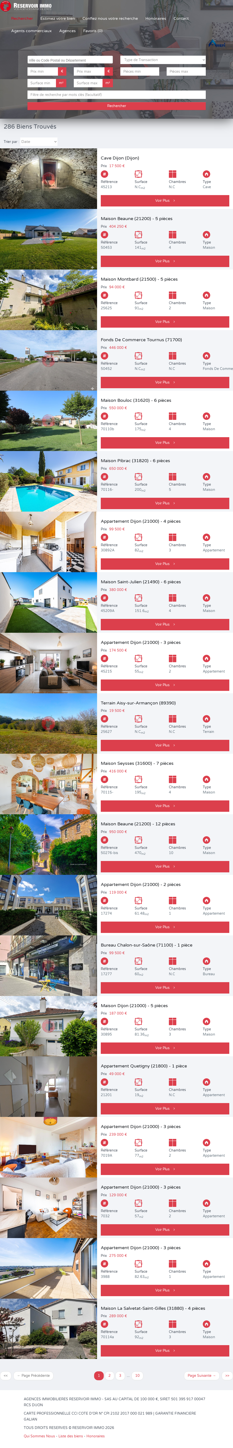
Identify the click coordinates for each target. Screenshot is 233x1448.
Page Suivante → (202, 1376)
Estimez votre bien (57, 18)
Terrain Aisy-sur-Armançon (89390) (138, 703)
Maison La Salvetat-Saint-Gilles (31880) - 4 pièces (153, 1308)
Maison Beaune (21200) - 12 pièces (138, 824)
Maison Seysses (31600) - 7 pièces (137, 763)
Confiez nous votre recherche (110, 18)
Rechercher (22, 18)
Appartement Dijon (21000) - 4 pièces (141, 521)
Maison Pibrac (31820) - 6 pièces (135, 460)
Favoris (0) (93, 30)
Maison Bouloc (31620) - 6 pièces (136, 400)
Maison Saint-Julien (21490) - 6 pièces (141, 582)
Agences (67, 30)
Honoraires (155, 18)
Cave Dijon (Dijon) (120, 158)
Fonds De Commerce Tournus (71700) (141, 339)
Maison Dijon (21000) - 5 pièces (134, 1005)
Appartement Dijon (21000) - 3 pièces (141, 642)
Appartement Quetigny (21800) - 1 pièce (144, 1066)
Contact (181, 18)
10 (137, 1376)
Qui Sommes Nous (39, 1436)
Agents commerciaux (31, 30)
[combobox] (70, 60)
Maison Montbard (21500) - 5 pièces (139, 279)
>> (227, 1376)
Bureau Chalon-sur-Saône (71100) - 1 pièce (146, 945)
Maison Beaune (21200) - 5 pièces (137, 218)
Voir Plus (165, 201)
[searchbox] (71, 59)
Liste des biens (70, 1436)
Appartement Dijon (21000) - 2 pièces (141, 884)
